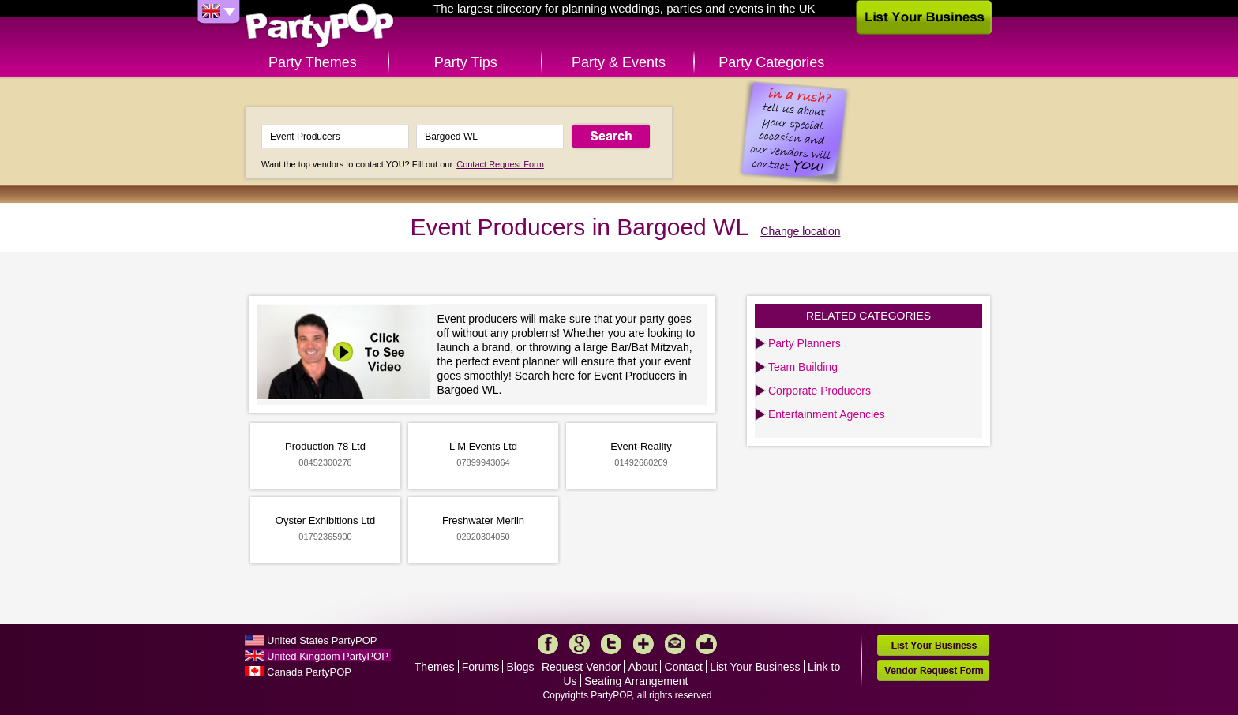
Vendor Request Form (933, 670)
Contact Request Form (500, 164)
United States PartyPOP (322, 640)
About (643, 667)
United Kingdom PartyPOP (327, 656)
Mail (675, 644)
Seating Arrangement (636, 681)
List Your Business (755, 667)
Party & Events (619, 62)
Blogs (521, 667)
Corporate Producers (819, 390)
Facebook (548, 644)
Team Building (803, 367)
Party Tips (465, 62)
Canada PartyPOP (309, 672)
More (643, 644)
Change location (800, 231)
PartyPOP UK (320, 26)
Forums (480, 667)
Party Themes (312, 62)
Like (706, 644)
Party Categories (771, 62)
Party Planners (804, 343)
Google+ (579, 644)
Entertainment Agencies (826, 414)
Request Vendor (581, 667)
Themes (435, 667)
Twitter (611, 644)
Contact (684, 667)
